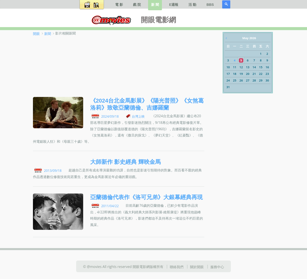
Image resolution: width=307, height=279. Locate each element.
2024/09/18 (110, 116)
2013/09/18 (52, 170)
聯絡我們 (176, 266)
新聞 (47, 33)
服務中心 (217, 266)
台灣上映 (138, 116)
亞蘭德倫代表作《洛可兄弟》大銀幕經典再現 (146, 197)
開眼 (36, 33)
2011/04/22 (110, 206)
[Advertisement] (118, 67)
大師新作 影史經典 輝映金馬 (125, 162)
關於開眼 (197, 266)
